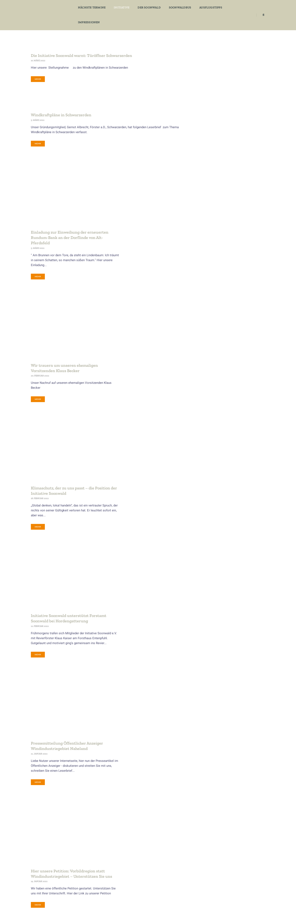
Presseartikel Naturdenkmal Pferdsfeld (142, 723)
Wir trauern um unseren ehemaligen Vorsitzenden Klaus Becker (139, 264)
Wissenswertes (219, 290)
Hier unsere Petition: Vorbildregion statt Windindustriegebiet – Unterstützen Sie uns (146, 570)
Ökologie (216, 198)
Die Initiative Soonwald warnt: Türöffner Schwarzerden (81, 55)
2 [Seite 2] (72, 815)
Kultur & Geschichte (222, 189)
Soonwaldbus (178, 7)
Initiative (119, 7)
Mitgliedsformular (44, 875)
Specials (216, 248)
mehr (38, 79)
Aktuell (37, 870)
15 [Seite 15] (139, 815)
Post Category (219, 206)
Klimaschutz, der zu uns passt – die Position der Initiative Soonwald (145, 338)
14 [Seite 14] (128, 815)
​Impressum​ (88, 906)
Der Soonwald (147, 7)
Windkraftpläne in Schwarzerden (61, 115)
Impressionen (239, 7)
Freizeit (215, 173)
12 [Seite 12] (104, 815)
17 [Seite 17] (163, 815)
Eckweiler (216, 164)
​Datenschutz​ (66, 906)
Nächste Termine (89, 7)
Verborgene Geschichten (224, 265)
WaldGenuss (218, 282)
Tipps (214, 257)
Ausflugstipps (208, 7)
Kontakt (38, 880)
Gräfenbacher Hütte (172, 875)
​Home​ (50, 906)
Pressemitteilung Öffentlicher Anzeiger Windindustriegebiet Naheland (142, 494)
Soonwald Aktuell (221, 223)
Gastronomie (218, 181)
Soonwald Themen (221, 232)
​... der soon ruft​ (253, 906)
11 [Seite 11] (93, 815)
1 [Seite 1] (62, 815)
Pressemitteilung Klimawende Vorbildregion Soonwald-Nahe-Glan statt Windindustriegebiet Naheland (146, 648)
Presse (215, 215)
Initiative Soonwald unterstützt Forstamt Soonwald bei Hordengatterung (143, 414)
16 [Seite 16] (151, 815)
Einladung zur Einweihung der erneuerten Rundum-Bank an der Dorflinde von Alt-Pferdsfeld (144, 186)
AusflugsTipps (219, 147)
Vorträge (216, 274)
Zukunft (215, 299)
